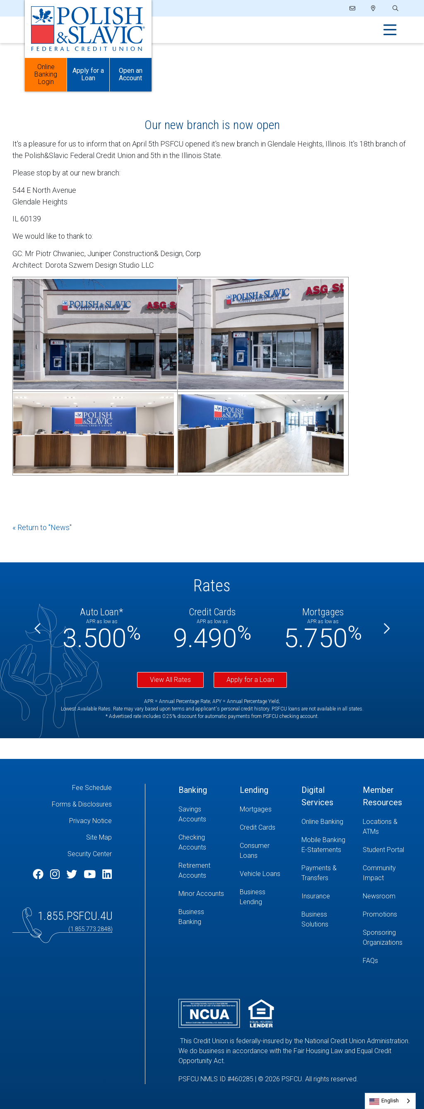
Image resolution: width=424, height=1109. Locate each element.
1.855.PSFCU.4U (75, 916)
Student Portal (383, 850)
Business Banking (191, 917)
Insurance (315, 896)
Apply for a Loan (250, 680)
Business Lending (252, 897)
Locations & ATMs (380, 826)
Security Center (89, 854)
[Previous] (38, 629)
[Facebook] (39, 874)
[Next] (386, 629)
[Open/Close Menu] (390, 30)
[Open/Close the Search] (394, 8)
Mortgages (256, 809)
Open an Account (130, 74)
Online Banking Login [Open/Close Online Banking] (45, 74)
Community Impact (379, 873)
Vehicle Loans (260, 874)
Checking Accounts (192, 842)
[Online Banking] (325, 822)
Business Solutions (314, 919)
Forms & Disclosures (82, 804)
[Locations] (373, 8)
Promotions (380, 914)
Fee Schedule (92, 788)
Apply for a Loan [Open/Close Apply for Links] (88, 74)
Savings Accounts (192, 814)
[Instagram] (56, 874)
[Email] (353, 8)
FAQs (370, 961)
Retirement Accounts (194, 870)
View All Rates (170, 680)
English (390, 1100)
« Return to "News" (42, 527)
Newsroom (379, 896)
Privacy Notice (90, 821)
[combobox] (390, 1101)
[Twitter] (73, 874)
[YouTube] (91, 874)
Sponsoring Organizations (382, 937)
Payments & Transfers (319, 873)
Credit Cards (257, 827)
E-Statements (321, 850)
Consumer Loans (255, 850)
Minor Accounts (201, 894)
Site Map (99, 837)
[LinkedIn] (107, 874)
